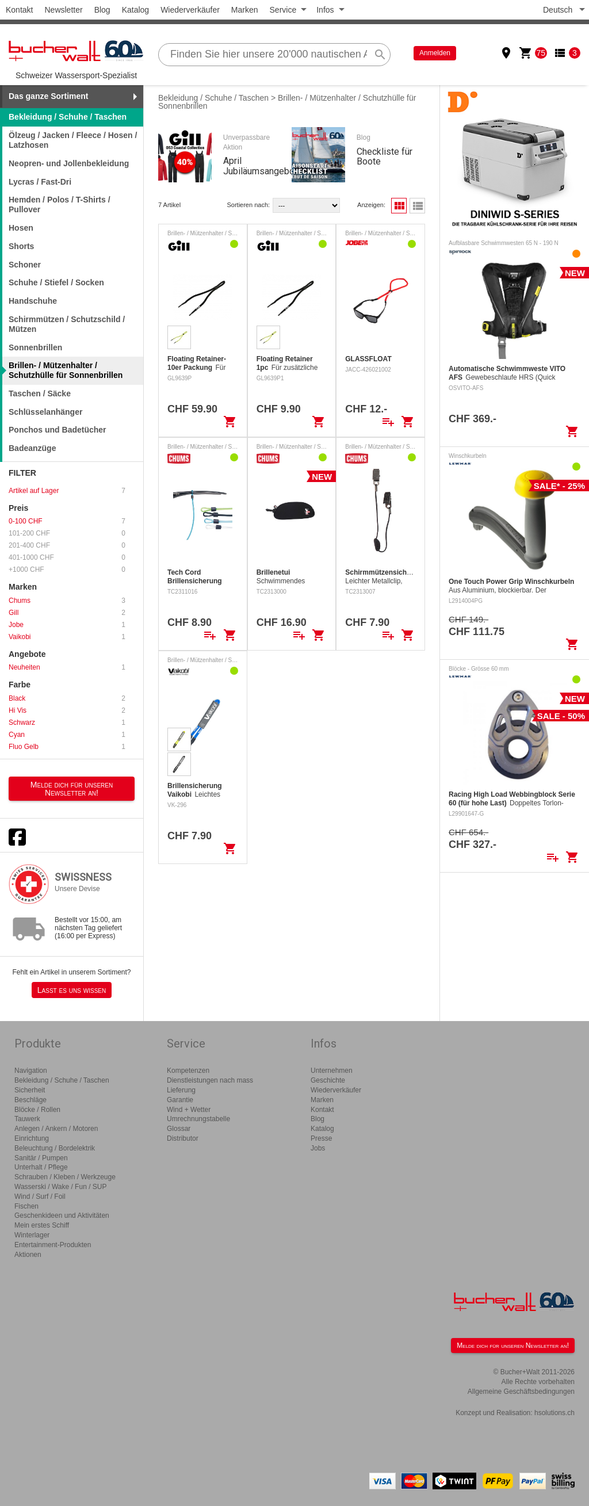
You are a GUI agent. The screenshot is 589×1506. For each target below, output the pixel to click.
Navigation (30, 1071)
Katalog (135, 9)
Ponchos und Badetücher (57, 429)
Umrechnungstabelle (198, 1119)
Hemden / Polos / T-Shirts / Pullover (59, 204)
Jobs (318, 1148)
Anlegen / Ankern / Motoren (56, 1129)
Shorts (21, 246)
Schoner (25, 264)
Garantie (180, 1100)
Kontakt (19, 9)
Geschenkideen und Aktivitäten (61, 1215)
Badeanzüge (32, 448)
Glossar (178, 1129)
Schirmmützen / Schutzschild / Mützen (67, 324)
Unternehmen (332, 1071)
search (380, 55)
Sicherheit (29, 1090)
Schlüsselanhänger (45, 411)
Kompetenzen (188, 1071)
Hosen (21, 227)
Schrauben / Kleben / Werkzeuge (65, 1177)
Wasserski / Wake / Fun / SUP (60, 1187)
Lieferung (181, 1090)
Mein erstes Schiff (41, 1225)
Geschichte (328, 1080)
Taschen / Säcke (40, 393)
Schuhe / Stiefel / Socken (56, 282)
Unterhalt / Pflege (41, 1167)
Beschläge (30, 1100)
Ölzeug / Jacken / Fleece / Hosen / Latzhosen (73, 140)
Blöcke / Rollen (37, 1110)
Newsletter (63, 9)
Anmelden (434, 53)
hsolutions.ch (554, 1413)
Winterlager (31, 1235)
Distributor (182, 1138)
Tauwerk (27, 1119)
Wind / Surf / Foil (40, 1196)
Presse (321, 1138)
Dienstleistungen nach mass (210, 1080)
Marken (244, 9)
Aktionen (27, 1255)
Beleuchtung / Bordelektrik (54, 1148)
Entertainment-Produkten (52, 1245)
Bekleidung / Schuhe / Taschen (213, 97)
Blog (102, 9)
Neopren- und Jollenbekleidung (69, 163)
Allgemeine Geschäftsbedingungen (521, 1391)
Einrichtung (31, 1138)
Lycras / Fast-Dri (40, 181)
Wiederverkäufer (190, 9)
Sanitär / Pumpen (41, 1158)
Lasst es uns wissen (71, 990)
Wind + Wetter (189, 1110)
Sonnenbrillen (35, 347)
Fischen (26, 1206)
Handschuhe (33, 300)
